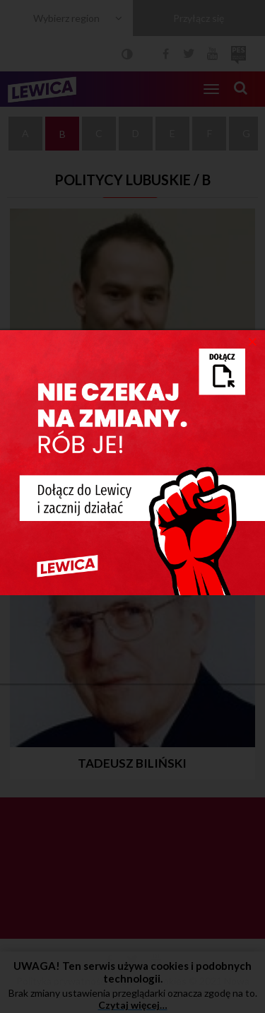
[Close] (252, 340)
